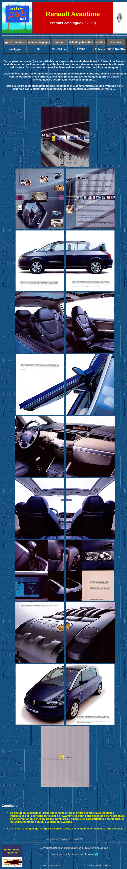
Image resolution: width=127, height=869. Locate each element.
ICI (96, 854)
